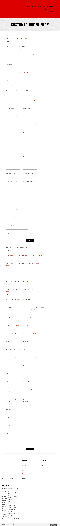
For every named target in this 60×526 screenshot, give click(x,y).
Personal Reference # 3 (12, 141)
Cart (42, 463)
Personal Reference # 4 (30, 149)
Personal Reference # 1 (12, 116)
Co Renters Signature (10, 225)
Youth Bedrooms (16, 493)
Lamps (9, 501)
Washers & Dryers (4, 501)
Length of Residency (29, 81)
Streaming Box (16, 519)
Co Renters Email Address (28, 181)
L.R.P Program (25, 471)
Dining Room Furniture (10, 497)
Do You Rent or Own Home (11, 81)
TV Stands (4, 516)
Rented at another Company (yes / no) (29, 55)
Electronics (4, 504)
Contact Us (24, 478)
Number (7, 233)
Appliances (4, 488)
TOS (22, 481)
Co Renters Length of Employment (27, 192)
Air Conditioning (5, 491)
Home (23, 463)
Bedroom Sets (10, 492)
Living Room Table (9, 505)
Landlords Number (10, 99)
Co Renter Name (9, 165)
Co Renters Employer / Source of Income (12, 192)
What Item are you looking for (14, 209)
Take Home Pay (28, 108)
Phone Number (37, 46)
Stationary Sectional (16, 513)
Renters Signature (11, 217)
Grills (15, 499)
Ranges (4, 496)
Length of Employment (10, 108)
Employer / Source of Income (37, 99)
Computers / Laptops (4, 507)
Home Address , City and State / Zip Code (17, 72)
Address (26, 116)
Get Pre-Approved (26, 473)
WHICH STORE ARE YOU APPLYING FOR (16, 38)
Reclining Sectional (10, 516)
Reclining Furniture (10, 512)
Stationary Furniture (16, 489)
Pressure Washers (16, 502)
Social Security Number (11, 55)
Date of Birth (23, 46)
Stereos (16, 516)
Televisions (4, 514)
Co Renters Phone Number (28, 173)
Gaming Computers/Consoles (7, 511)
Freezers (4, 494)
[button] (36, 6)
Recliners (16, 510)
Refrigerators (5, 498)
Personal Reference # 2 (30, 125)
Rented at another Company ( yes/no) (12, 182)
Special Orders (25, 468)
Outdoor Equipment (16, 497)
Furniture (4, 518)
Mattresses (10, 509)
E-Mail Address (9, 64)
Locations (24, 476)
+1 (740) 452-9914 (9, 478)
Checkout (43, 465)
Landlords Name (26, 90)
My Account (43, 468)
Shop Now (24, 465)
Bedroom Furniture (10, 489)
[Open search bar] (58, 9)
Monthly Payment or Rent (13, 90)
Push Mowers (16, 506)
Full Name (9, 46)
